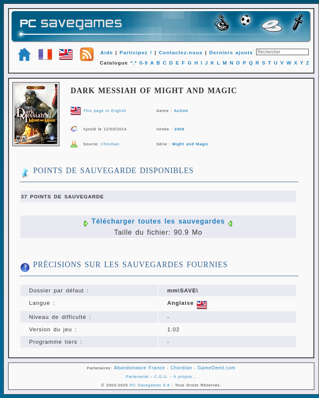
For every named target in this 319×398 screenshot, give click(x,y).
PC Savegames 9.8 (150, 385)
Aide (106, 52)
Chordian (110, 144)
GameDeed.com (217, 367)
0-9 (143, 62)
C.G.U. (161, 376)
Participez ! (136, 52)
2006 (179, 129)
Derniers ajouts (231, 52)
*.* (133, 62)
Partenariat (137, 376)
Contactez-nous (181, 52)
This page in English (104, 111)
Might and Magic (190, 144)
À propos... (185, 376)
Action (181, 111)
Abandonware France (139, 367)
